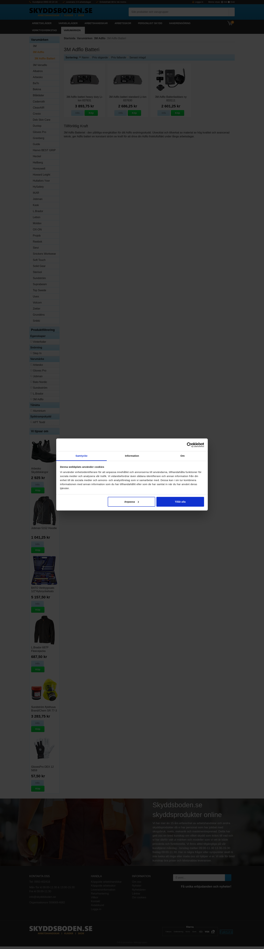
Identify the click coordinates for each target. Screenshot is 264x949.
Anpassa (131, 501)
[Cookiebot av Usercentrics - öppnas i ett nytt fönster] (189, 444)
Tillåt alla (180, 501)
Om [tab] (182, 455)
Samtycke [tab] (82, 455)
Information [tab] (132, 455)
